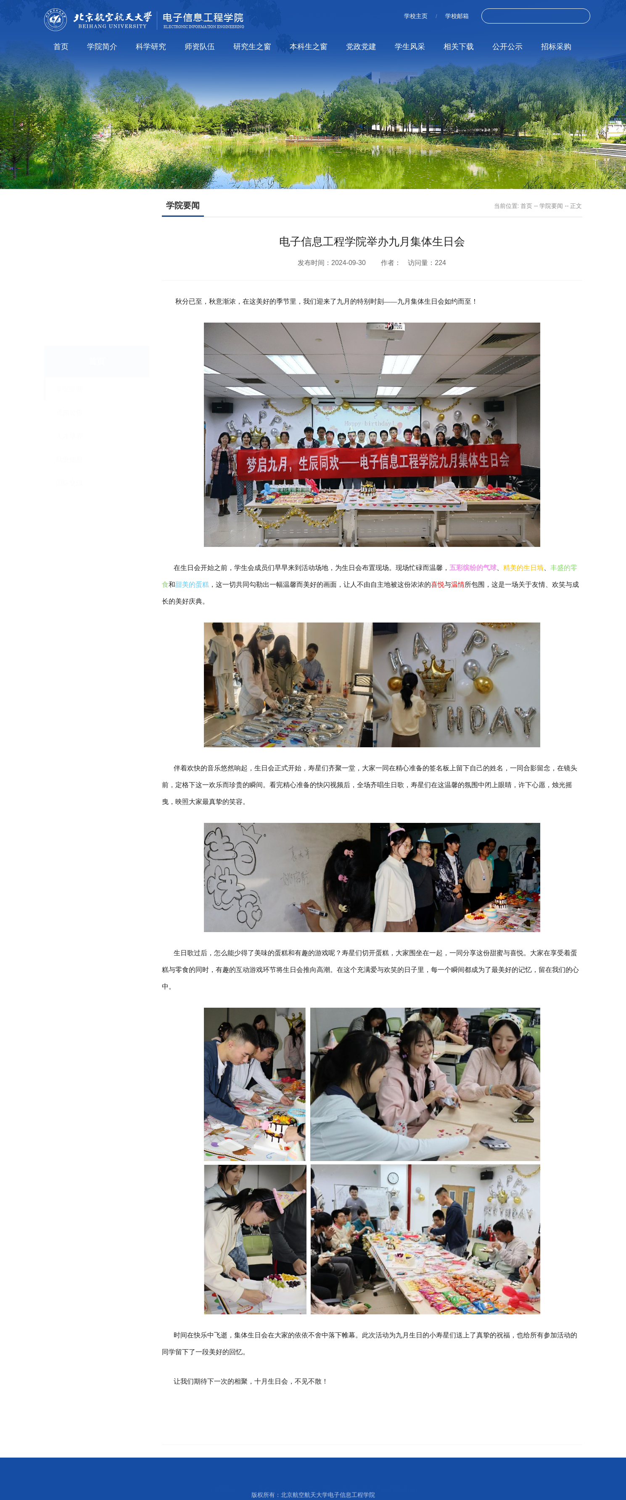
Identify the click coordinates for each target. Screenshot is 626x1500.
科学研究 (151, 46)
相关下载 (459, 46)
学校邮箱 (457, 16)
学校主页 (416, 16)
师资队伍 (200, 46)
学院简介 (102, 46)
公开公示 (507, 46)
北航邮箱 (270, 1484)
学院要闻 (551, 205)
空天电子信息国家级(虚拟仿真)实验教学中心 (360, 1484)
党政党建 (361, 46)
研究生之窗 (252, 46)
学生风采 (410, 46)
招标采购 (556, 46)
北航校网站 (223, 1484)
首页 (61, 46)
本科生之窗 (309, 46)
